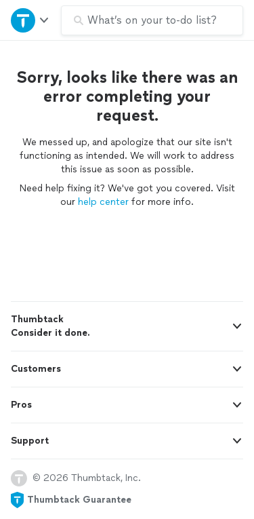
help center (103, 202)
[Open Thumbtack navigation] (30, 20)
